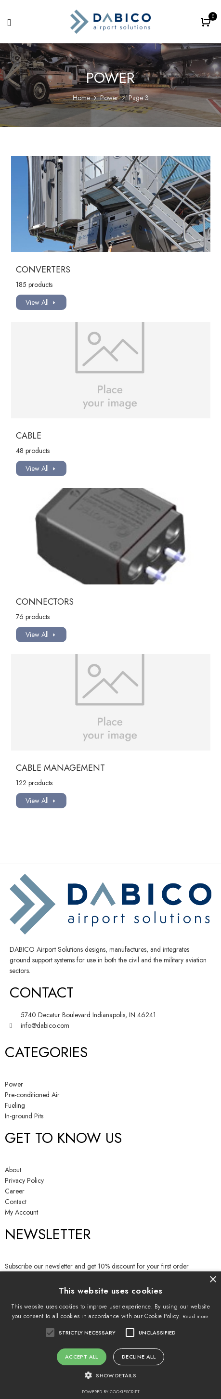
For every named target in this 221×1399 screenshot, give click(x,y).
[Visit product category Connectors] (110, 536)
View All (37, 302)
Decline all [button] (139, 1356)
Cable (28, 435)
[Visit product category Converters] (110, 204)
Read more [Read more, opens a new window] (195, 1316)
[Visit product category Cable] (110, 370)
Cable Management (60, 768)
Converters (43, 269)
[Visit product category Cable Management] (110, 702)
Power (109, 98)
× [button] (212, 1279)
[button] (207, 23)
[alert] (110, 1335)
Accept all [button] (81, 1356)
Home (81, 98)
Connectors (45, 602)
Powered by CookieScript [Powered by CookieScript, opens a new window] (111, 1391)
